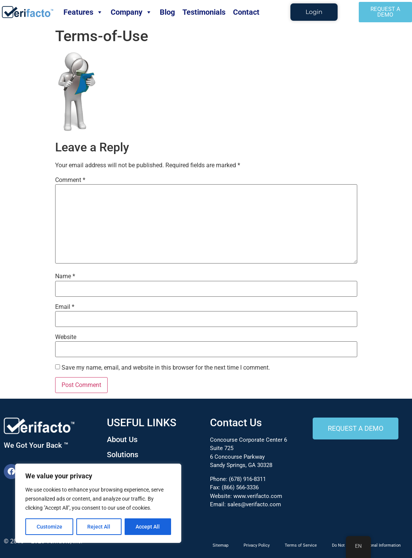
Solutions (122, 454)
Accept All (148, 527)
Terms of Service (301, 545)
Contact (246, 12)
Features (83, 12)
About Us (122, 439)
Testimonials (203, 12)
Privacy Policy (257, 545)
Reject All (99, 527)
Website (65, 337)
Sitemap (220, 545)
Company (131, 12)
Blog (167, 12)
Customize (49, 527)
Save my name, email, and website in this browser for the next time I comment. (166, 368)
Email (64, 307)
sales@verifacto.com (254, 504)
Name (65, 276)
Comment (70, 180)
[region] (98, 503)
